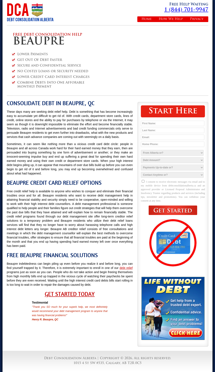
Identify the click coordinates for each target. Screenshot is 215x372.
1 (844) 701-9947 (186, 10)
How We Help (171, 19)
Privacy (196, 19)
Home (147, 19)
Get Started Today (70, 294)
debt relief (126, 268)
